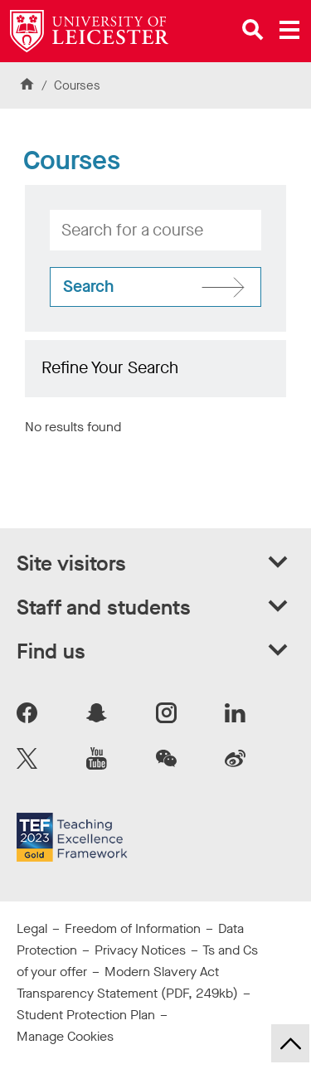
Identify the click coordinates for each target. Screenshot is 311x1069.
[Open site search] (253, 29)
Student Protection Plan (86, 1014)
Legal (32, 928)
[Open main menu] (289, 29)
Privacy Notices (140, 950)
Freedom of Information (133, 928)
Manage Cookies (65, 1036)
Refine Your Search (109, 368)
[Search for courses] (155, 287)
